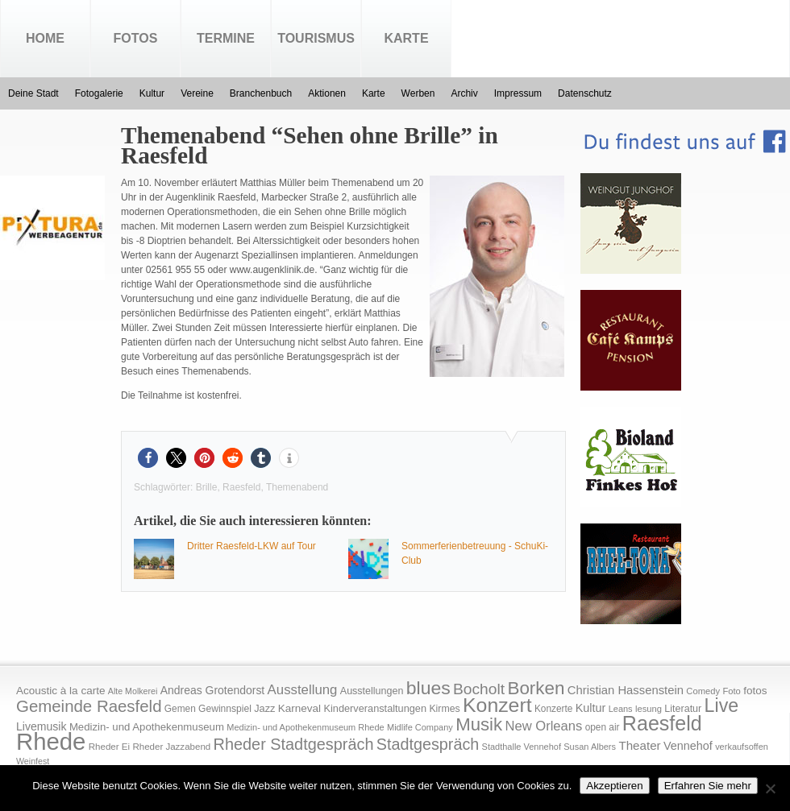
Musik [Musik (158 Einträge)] (478, 724)
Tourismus (316, 38)
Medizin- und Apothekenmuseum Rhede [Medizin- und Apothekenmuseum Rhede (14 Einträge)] (305, 727)
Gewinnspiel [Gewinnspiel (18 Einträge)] (225, 708)
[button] (148, 458)
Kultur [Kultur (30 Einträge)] (591, 707)
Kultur (151, 93)
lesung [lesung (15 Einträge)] (648, 709)
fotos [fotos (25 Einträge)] (755, 691)
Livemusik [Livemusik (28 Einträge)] (41, 726)
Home (45, 38)
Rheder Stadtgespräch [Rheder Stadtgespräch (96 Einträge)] (294, 744)
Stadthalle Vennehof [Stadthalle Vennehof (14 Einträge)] (521, 746)
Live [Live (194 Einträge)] (722, 705)
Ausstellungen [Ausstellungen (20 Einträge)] (372, 691)
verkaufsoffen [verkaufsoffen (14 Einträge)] (741, 746)
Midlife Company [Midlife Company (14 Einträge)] (420, 727)
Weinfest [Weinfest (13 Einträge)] (32, 761)
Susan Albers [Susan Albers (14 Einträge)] (589, 746)
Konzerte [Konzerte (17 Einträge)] (553, 708)
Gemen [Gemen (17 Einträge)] (180, 708)
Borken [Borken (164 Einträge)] (535, 688)
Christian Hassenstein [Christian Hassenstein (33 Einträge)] (626, 690)
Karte (406, 38)
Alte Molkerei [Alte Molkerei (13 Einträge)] (133, 691)
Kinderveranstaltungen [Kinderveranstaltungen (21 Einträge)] (374, 708)
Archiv (464, 93)
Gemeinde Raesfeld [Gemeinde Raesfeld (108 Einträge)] (89, 706)
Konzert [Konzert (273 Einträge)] (497, 705)
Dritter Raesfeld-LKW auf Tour (251, 546)
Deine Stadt (33, 93)
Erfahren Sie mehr (707, 786)
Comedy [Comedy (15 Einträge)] (703, 691)
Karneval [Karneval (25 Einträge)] (299, 708)
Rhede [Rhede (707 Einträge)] (50, 741)
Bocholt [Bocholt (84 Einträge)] (479, 689)
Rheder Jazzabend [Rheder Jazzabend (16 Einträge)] (171, 746)
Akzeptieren (614, 786)
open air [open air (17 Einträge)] (602, 727)
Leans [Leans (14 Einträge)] (621, 709)
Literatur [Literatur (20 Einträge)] (682, 708)
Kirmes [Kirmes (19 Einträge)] (444, 708)
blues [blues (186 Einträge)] (428, 687)
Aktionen (327, 93)
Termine (226, 38)
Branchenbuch (261, 93)
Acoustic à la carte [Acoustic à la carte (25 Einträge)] (60, 691)
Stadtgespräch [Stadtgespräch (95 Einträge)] (427, 744)
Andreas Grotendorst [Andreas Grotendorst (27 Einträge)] (212, 690)
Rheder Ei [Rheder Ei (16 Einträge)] (109, 746)
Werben (418, 93)
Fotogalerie (99, 93)
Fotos (136, 38)
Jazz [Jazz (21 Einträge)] (264, 708)
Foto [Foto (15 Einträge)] (731, 691)
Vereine (197, 93)
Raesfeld (241, 487)
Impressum (518, 93)
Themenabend (297, 487)
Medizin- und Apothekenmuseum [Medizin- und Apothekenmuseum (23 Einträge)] (146, 727)
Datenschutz (585, 93)
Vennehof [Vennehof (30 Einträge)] (688, 745)
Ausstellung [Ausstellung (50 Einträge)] (303, 689)
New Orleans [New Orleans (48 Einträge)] (543, 726)
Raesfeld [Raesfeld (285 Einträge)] (662, 723)
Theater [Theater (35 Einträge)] (639, 745)
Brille (207, 487)
